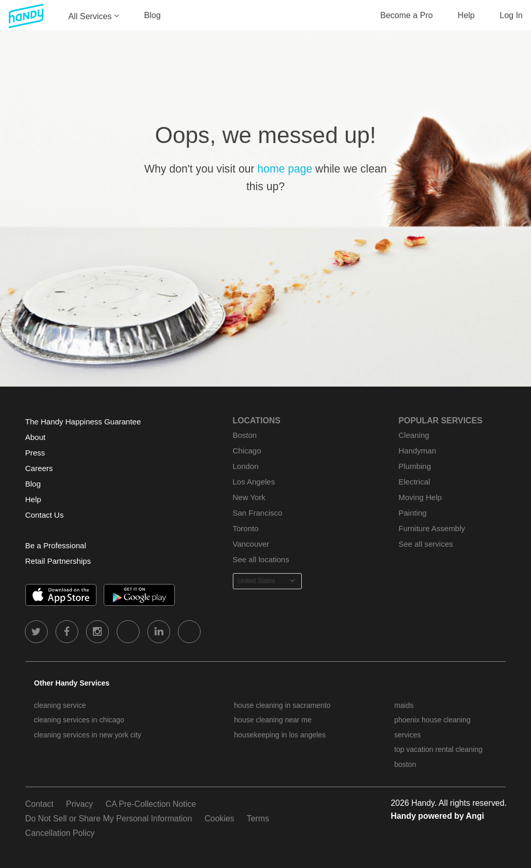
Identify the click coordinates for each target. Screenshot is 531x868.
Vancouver (251, 543)
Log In (511, 15)
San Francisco (258, 512)
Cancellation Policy (60, 833)
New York (249, 497)
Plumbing (415, 466)
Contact (39, 804)
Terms (258, 818)
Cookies (219, 818)
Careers (39, 468)
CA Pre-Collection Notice (150, 804)
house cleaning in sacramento (282, 705)
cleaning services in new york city (87, 735)
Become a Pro (406, 15)
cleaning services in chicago (79, 720)
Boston (245, 435)
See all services (426, 543)
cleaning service (60, 705)
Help (466, 15)
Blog (152, 15)
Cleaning (414, 435)
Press (35, 452)
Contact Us (44, 514)
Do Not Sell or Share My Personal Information (108, 818)
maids (403, 705)
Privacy (79, 804)
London (246, 466)
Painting (413, 512)
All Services (90, 16)
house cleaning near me (272, 720)
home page (284, 169)
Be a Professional (55, 545)
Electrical (414, 481)
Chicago (247, 450)
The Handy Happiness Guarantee (83, 421)
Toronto (246, 528)
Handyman (417, 450)
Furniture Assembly (432, 528)
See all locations (261, 559)
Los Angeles (254, 481)
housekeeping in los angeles (280, 735)
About (35, 437)
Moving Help (420, 497)
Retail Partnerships (58, 561)
